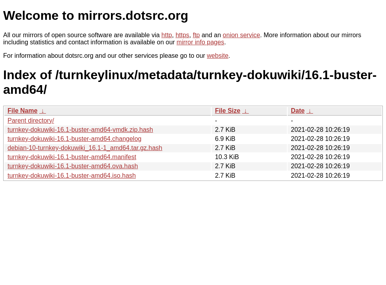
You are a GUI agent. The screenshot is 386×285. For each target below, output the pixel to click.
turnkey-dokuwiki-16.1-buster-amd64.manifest (72, 157)
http (166, 35)
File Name (23, 110)
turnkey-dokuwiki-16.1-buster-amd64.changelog (74, 138)
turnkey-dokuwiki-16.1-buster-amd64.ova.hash (73, 166)
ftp (196, 35)
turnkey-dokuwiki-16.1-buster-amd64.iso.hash (72, 175)
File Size (227, 110)
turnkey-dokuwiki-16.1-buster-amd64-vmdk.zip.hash (80, 129)
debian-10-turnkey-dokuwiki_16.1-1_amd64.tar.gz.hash (85, 147)
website (217, 55)
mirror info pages (200, 42)
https (182, 35)
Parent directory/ (31, 120)
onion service (241, 35)
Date (298, 110)
